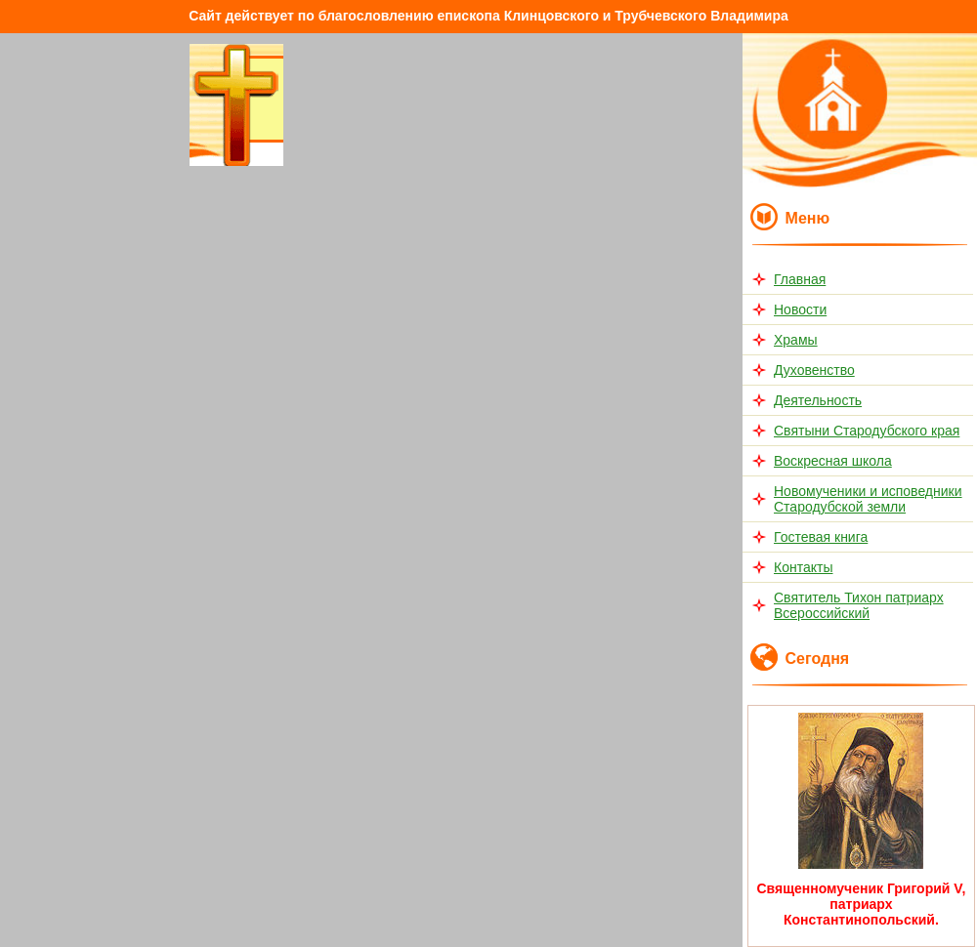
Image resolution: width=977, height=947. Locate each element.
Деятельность (818, 400)
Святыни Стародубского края (866, 430)
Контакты (803, 567)
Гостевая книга (821, 537)
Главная (800, 279)
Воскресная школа (833, 461)
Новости (800, 309)
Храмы (796, 340)
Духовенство (814, 370)
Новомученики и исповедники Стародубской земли (868, 499)
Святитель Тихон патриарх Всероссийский (859, 605)
